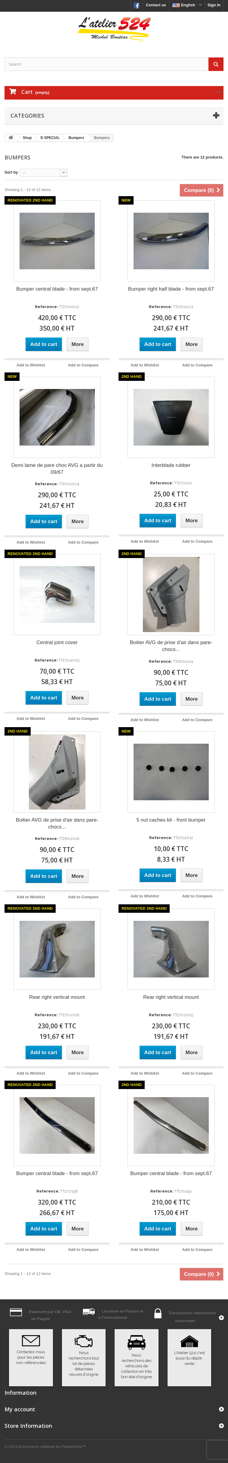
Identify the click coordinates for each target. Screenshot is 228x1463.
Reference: (46, 306)
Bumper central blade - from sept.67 (57, 289)
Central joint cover (57, 642)
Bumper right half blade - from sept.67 (171, 289)
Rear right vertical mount (57, 997)
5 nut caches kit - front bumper (171, 820)
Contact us (156, 5)
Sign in (214, 5)
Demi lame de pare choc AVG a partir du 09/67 (57, 468)
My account (20, 1409)
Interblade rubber (171, 465)
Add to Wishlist (31, 365)
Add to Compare (83, 365)
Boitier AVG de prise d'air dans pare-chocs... (171, 646)
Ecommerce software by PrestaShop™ (52, 1446)
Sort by (11, 172)
